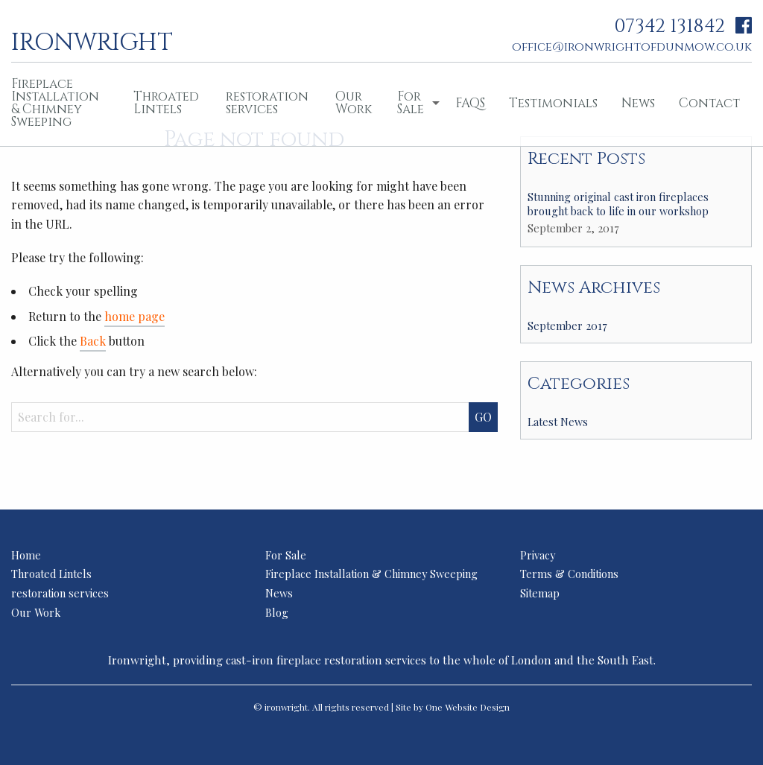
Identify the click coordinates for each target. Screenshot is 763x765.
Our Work (353, 103)
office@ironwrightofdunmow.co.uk (632, 47)
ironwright (92, 41)
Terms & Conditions (569, 573)
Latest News (558, 421)
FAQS (470, 103)
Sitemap (540, 592)
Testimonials (553, 103)
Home (26, 554)
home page (134, 316)
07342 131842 (669, 26)
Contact (709, 103)
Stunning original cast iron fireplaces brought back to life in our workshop (618, 203)
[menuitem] (167, 104)
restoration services (267, 103)
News (638, 103)
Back (93, 341)
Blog (276, 612)
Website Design (477, 707)
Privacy (537, 554)
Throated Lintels (166, 103)
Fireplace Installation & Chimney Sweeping (371, 573)
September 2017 (567, 325)
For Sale (410, 103)
